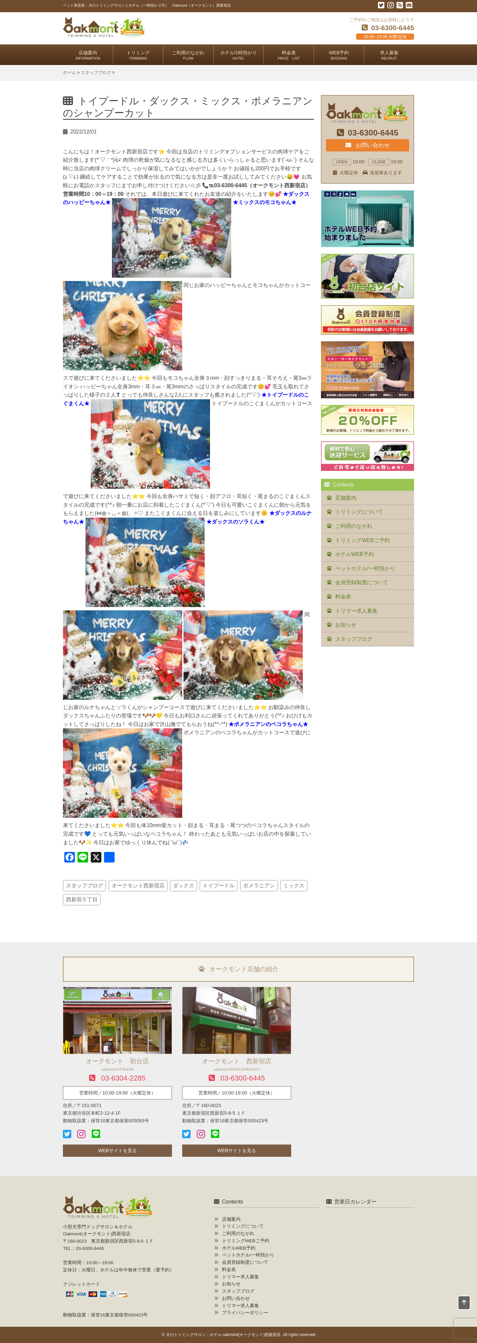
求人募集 (389, 55)
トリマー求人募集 (356, 611)
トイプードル (219, 885)
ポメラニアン (259, 885)
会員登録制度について (361, 582)
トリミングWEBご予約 (362, 540)
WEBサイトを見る (117, 1150)
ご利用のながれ (188, 55)
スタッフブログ (84, 885)
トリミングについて (359, 512)
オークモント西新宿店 (138, 885)
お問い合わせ (367, 145)
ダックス (183, 885)
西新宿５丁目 (82, 899)
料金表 (289, 55)
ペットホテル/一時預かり (365, 568)
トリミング (138, 55)
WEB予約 (339, 55)
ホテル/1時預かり (238, 55)
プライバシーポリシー (245, 1312)
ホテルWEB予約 (354, 554)
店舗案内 (88, 55)
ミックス (293, 885)
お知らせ (345, 625)
